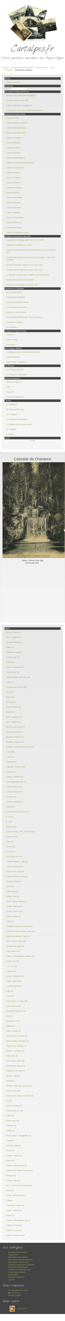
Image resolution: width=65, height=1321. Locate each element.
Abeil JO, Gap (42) (13, 632)
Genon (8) (10, 886)
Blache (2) (10, 712)
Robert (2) (10, 1161)
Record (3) (10, 1151)
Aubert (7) (10, 682)
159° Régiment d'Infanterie (16, 419)
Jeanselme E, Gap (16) (15, 946)
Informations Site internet (18, 1257)
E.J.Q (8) (9, 817)
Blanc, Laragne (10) (14, 717)
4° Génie (9, 434)
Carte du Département (15, 397)
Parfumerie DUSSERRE (15, 297)
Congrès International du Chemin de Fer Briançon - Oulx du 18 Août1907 (30, 258)
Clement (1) (10, 772)
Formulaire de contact (18, 1290)
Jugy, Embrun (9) (13, 951)
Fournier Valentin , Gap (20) (17, 862)
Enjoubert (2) (11, 827)
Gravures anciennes (16, 1277)
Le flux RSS (17, 1309)
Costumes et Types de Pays (19, 1270)
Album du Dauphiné (14, 382)
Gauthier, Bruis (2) (13, 881)
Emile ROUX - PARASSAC (16, 362)
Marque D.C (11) (12, 1021)
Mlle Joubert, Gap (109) (15, 1061)
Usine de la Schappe (14, 322)
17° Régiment (11, 404)
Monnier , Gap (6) (13, 1076)
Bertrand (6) (11, 702)
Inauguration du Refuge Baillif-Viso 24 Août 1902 (25, 240)
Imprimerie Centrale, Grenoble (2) (19, 926)
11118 (32, 441)
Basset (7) (10, 697)
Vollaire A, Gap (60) (13, 1225)
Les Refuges (13, 1275)
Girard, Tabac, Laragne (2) (16, 901)
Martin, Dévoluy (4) (13, 1031)
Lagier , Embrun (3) (13, 981)
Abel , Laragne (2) (13, 637)
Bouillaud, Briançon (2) (15, 737)
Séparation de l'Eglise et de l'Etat (19, 245)
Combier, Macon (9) (14, 787)
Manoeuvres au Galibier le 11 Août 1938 (22, 285)
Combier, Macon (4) (14, 792)
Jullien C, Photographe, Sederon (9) (20, 956)
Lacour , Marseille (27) (15, 976)
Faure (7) (10, 842)
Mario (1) (9, 1016)
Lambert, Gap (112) (14, 986)
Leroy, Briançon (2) (13, 1006)
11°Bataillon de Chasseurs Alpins (19, 424)
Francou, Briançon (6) (14, 867)
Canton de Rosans (13, 153)
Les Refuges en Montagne (16, 375)
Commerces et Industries (18, 1267)
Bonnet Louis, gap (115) (15, 727)
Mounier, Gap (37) (13, 1091)
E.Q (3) (9, 822)
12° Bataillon (11, 429)
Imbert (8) (10, 921)
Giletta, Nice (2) (12, 891)
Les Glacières (11, 327)
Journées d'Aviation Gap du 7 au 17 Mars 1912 (24, 265)
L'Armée (11, 1280)
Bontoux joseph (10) (14, 732)
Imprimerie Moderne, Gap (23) (18, 936)
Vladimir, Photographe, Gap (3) (18, 1220)
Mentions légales (14, 1295)
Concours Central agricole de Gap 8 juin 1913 (24, 270)
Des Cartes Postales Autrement (20, 1260)
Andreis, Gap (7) (12, 657)
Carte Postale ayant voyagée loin (19, 105)
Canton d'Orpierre (13, 143)
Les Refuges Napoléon (15, 370)
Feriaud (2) (10, 847)
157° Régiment (12, 414)
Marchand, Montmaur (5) (16, 1011)
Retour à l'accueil (13, 82)
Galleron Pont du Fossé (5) (16, 876)
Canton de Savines (13, 208)
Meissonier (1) (11, 1056)
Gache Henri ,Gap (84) (15, 871)
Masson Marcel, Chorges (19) (17, 1041)
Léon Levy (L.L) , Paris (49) (17, 1001)
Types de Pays (12, 340)
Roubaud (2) (11, 1175)
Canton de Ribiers (13, 148)
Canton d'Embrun (13, 193)
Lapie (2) (9, 991)
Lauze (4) (10, 996)
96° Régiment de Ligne (15, 409)
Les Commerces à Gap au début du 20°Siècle (24, 110)
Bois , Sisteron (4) (13, 722)
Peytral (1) (10, 1141)
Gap (52, 68)
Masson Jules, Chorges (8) (16, 1036)
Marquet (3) (10, 1026)
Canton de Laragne (13, 138)
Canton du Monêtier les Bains (17, 232)
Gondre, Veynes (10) (14, 906)
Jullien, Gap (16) (12, 961)
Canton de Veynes (13, 183)
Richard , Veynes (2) (14, 1156)
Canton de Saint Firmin (15, 168)
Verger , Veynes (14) (14, 1210)
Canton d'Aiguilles (13, 213)
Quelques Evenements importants (21, 1265)
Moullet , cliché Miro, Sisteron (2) (19, 1086)
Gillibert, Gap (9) (12, 896)
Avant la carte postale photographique (21, 95)
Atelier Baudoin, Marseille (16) (18, 677)
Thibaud (9, 1200)
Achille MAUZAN (12, 357)
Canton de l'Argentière (15, 218)
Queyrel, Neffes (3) (13, 1146)
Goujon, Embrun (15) (14, 911)
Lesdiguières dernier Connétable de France (23, 352)
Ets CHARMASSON (14, 292)
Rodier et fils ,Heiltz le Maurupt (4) (19, 1170)
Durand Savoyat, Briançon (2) (17, 812)
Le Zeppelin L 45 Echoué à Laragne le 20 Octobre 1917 (27, 275)
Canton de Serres (13, 173)
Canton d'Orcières (13, 203)
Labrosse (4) (11, 971)
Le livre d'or (14, 1293)
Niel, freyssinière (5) (14, 1106)
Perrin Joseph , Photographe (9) (18, 1136)
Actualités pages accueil (17, 1252)
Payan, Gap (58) (12, 1121)
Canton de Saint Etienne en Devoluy (20, 163)
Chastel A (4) (11, 762)
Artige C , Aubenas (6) (15, 667)
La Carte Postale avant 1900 (17, 100)
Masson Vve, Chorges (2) (16, 1046)
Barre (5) (9, 692)
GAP (8, 387)
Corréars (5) (11, 797)
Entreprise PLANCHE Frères (17, 302)
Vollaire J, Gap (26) (13, 1230)
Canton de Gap (41, 68)
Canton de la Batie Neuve (16, 133)
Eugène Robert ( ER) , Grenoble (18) (20, 832)
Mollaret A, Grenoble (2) (15, 1071)
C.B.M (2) (10, 757)
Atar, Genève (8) (12, 672)
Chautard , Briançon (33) (15, 767)
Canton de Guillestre (14, 198)
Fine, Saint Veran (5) (14, 857)
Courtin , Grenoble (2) (14, 802)
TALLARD (10, 392)
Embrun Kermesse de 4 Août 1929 (19, 280)
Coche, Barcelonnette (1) (16, 782)
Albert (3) (10, 647)
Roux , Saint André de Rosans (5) (19, 1185)
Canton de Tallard (13, 178)
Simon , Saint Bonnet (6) (15, 1195)
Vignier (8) (10, 1215)
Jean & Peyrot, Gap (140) (16, 941)
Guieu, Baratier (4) (13, 916)
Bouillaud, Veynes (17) (15, 742)
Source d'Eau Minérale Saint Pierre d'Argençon (24, 317)
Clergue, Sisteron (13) (14, 777)
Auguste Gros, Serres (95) (16, 687)
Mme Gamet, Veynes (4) (15, 1066)
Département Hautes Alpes (21, 68)
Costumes (10, 335)
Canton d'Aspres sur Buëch (17, 123)
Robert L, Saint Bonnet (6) (16, 1166)
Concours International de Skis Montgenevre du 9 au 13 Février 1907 (31, 251)
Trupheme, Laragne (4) (15, 1205)
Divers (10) (10, 807)
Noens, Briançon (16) (14, 1111)
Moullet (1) (10, 1081)
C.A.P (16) (10, 752)
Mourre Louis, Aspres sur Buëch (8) (20, 1096)
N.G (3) (9, 1101)
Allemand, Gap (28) (13, 652)
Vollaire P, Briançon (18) (15, 1235)
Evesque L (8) (11, 837)
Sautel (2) (10, 1190)
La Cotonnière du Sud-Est (16, 307)
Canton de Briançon (14, 223)
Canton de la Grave (13, 227)
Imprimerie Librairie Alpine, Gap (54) (20, 931)
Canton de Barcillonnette (15, 128)
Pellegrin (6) (11, 1126)
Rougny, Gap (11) (13, 1180)
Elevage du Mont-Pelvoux (16, 312)
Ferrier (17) (10, 852)
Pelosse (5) (10, 1131)
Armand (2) (10, 662)
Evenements (13, 1255)
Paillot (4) (10, 1116)
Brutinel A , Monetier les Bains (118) (20, 747)
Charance (8, 70)
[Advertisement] (26, 592)
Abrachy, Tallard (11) (14, 642)
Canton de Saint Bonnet (15, 158)
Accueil (5, 68)
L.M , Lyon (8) (11, 966)
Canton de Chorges (13, 188)
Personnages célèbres (17, 1272)
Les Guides (10, 345)
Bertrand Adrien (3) (13, 707)
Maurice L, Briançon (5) (15, 1051)
